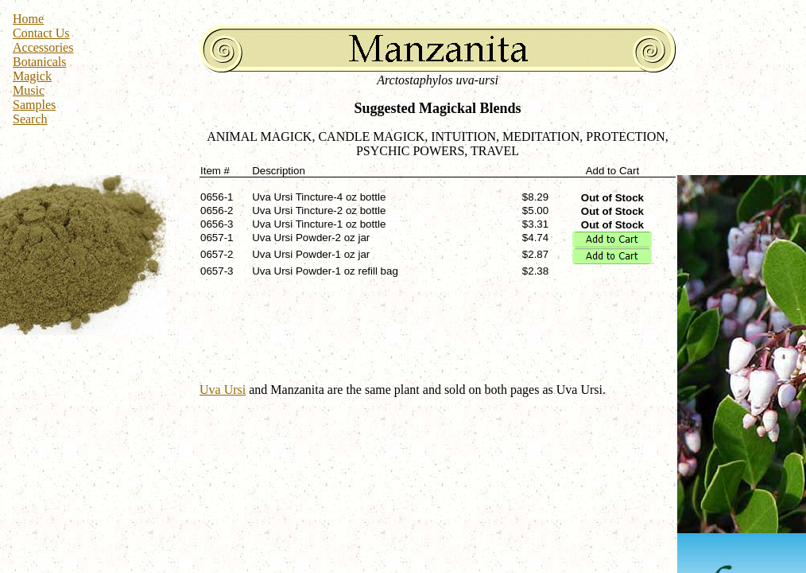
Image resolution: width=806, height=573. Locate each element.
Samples (34, 104)
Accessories (43, 47)
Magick (32, 76)
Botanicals (40, 61)
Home (28, 18)
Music (29, 90)
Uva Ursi (223, 389)
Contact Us (41, 33)
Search (30, 119)
